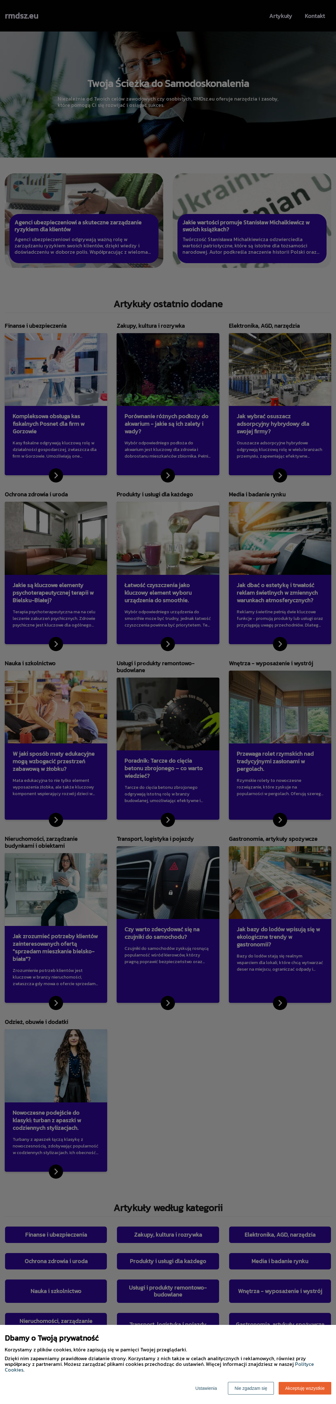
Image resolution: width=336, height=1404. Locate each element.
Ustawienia (206, 1388)
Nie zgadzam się (251, 1388)
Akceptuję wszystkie (305, 1388)
